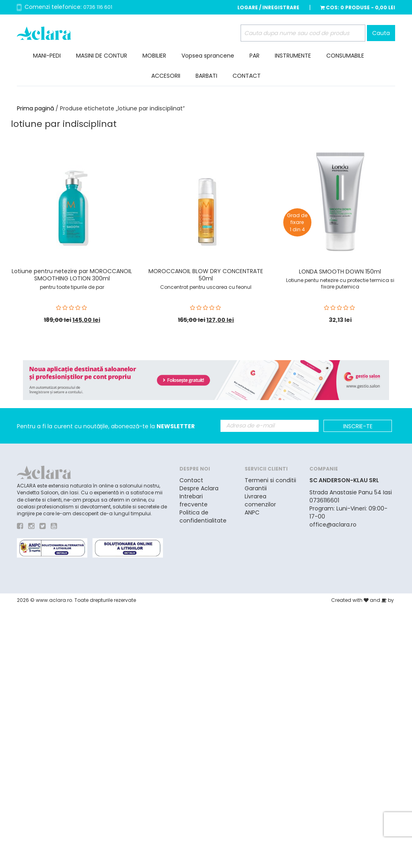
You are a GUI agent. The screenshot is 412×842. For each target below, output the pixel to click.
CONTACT (247, 76)
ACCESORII (165, 76)
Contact (191, 480)
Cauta (381, 33)
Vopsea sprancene (207, 56)
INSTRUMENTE (293, 56)
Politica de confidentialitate (203, 516)
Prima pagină (35, 108)
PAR (254, 56)
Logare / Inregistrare (268, 7)
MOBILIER (154, 56)
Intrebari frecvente (193, 500)
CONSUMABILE (345, 56)
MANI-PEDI (47, 56)
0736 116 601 (97, 7)
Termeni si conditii (270, 480)
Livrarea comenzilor (260, 500)
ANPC (252, 512)
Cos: (357, 7)
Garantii (256, 488)
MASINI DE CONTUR (101, 56)
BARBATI (206, 76)
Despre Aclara (198, 488)
